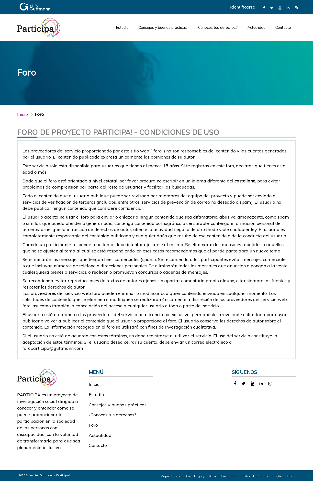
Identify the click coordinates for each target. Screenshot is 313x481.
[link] (264, 7)
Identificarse (242, 7)
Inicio (22, 114)
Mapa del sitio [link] (171, 476)
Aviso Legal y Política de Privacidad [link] (210, 476)
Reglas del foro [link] (283, 476)
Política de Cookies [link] (254, 476)
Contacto (283, 27)
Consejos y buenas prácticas (162, 27)
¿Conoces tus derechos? (217, 27)
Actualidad (256, 27)
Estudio (122, 27)
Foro (93, 425)
